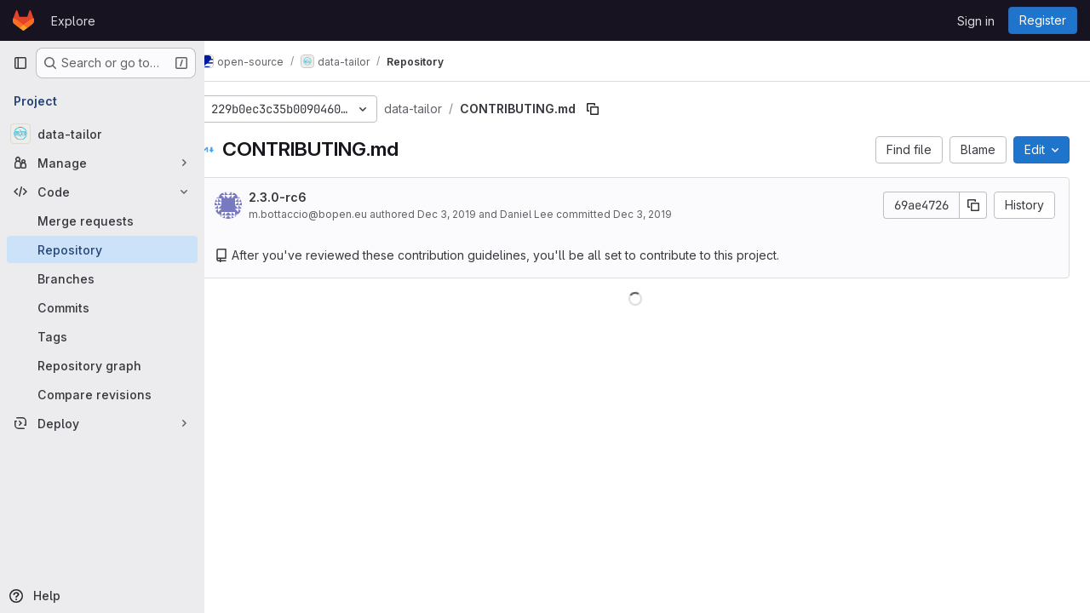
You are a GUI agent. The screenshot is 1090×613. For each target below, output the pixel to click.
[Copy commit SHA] (973, 205)
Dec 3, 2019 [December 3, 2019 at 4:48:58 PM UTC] (471, 214)
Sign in (976, 21)
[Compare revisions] (102, 394)
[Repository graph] (102, 365)
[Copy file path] (617, 109)
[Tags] (102, 336)
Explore (73, 21)
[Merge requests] (102, 220)
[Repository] (102, 249)
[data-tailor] (102, 133)
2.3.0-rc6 (302, 197)
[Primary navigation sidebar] (20, 63)
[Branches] (102, 278)
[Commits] (102, 307)
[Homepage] (23, 20)
